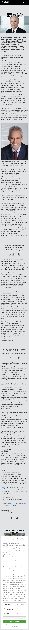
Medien (9, 614)
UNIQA (3, 488)
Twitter (9, 254)
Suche (19, 2)
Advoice (14, 9)
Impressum (20, 624)
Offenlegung (15, 626)
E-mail (16, 254)
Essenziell (7, 604)
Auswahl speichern (14, 617)
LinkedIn (19, 254)
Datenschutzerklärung (11, 624)
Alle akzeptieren (14, 621)
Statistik (10, 609)
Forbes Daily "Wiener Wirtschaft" (13, 504)
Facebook (12, 254)
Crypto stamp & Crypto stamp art (14, 531)
